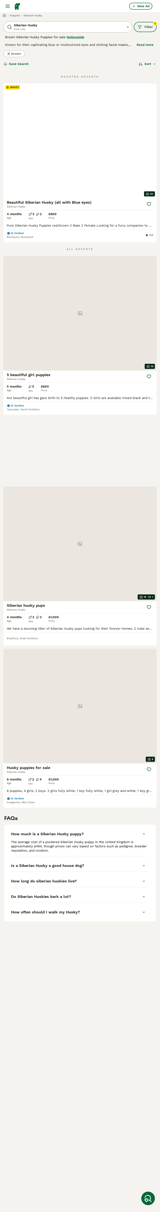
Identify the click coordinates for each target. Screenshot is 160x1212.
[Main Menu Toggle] (7, 6)
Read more (145, 45)
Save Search (16, 64)
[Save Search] (148, 1198)
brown (14, 54)
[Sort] (147, 64)
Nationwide (75, 37)
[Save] (149, 204)
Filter (147, 25)
